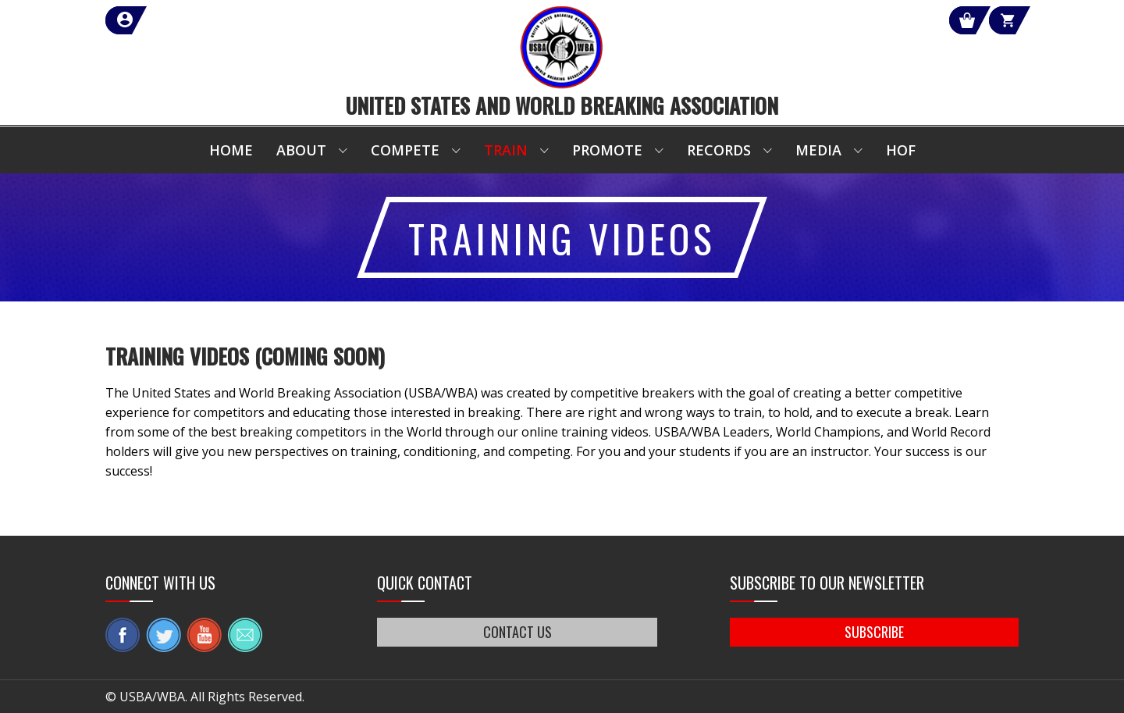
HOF (901, 150)
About (301, 150)
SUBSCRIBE (874, 632)
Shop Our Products (852, 20)
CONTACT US (517, 632)
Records (719, 150)
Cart (990, 20)
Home (231, 150)
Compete (405, 150)
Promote (607, 150)
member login (181, 20)
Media (818, 150)
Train (506, 150)
